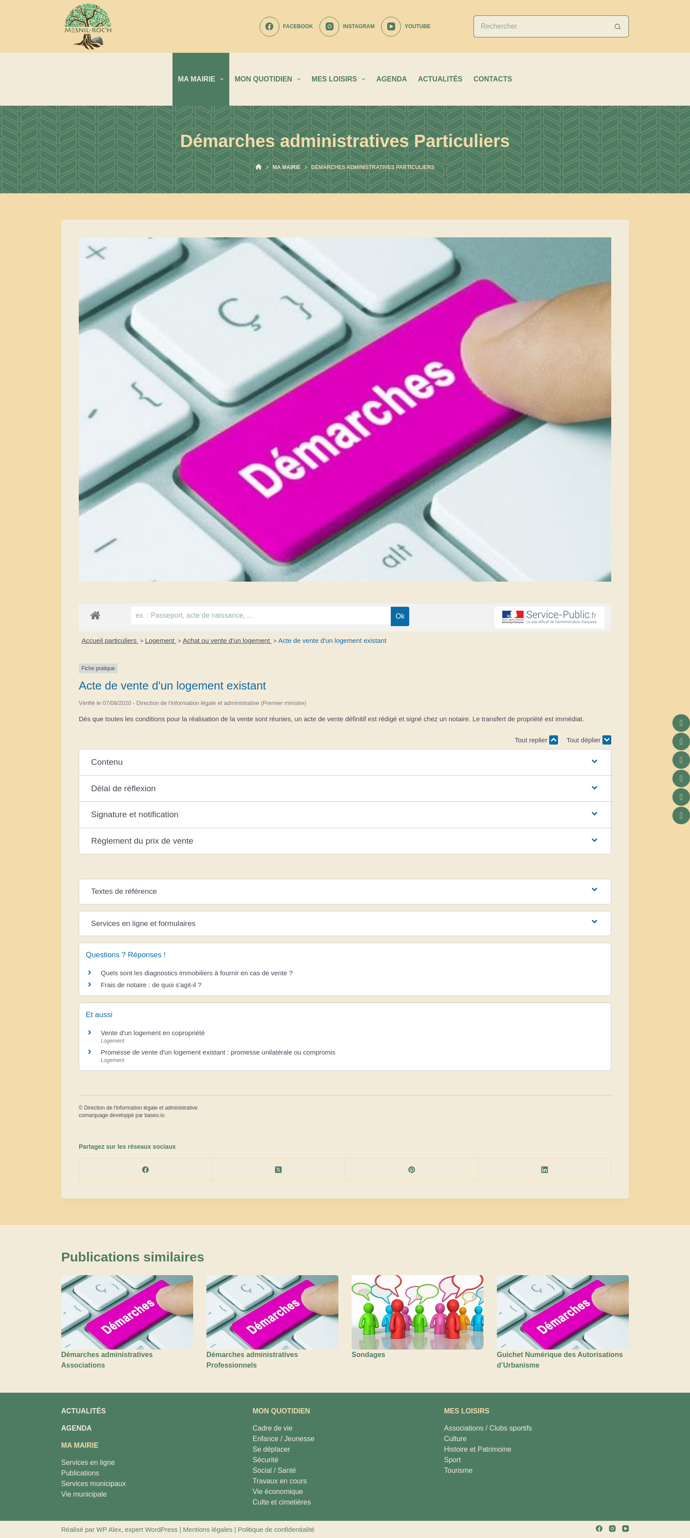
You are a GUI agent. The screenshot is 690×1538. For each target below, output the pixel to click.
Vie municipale (84, 1494)
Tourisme (458, 1470)
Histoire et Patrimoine (477, 1449)
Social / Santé (274, 1470)
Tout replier (536, 740)
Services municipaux (93, 1483)
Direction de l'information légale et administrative (141, 1108)
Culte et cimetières (282, 1502)
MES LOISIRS (340, 79)
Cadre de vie (273, 1428)
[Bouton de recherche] (618, 26)
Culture (455, 1438)
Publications (80, 1473)
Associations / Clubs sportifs (488, 1428)
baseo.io (154, 1115)
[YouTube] (405, 27)
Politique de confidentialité (276, 1529)
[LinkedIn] (544, 1169)
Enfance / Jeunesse (284, 1438)
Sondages (368, 1354)
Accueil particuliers (110, 640)
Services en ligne (88, 1462)
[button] (345, 762)
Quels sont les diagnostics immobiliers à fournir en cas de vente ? (197, 973)
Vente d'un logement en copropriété (153, 1032)
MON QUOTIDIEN (269, 79)
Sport (452, 1460)
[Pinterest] (411, 1169)
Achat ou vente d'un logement (227, 640)
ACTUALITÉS (440, 79)
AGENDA (391, 79)
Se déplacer (271, 1449)
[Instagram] (346, 27)
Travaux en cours (280, 1481)
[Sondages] (418, 1312)
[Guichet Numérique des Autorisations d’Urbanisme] (563, 1312)
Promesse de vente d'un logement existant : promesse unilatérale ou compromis (218, 1052)
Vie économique (278, 1491)
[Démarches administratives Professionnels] (272, 1312)
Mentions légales (208, 1529)
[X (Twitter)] (278, 1169)
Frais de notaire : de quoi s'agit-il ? (151, 984)
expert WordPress (151, 1529)
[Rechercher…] (540, 26)
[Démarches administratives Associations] (127, 1312)
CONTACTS (492, 79)
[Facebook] (286, 27)
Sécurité (266, 1460)
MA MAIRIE (202, 79)
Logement (160, 640)
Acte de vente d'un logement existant (332, 640)
